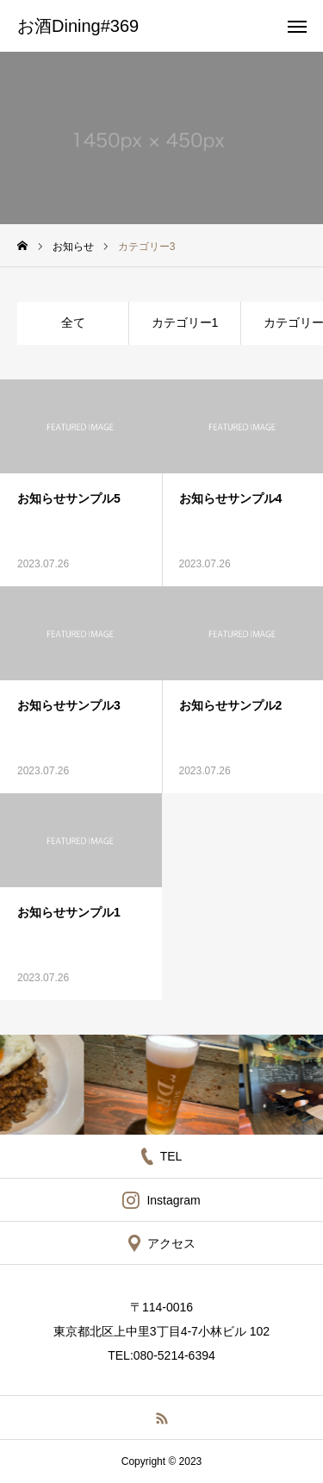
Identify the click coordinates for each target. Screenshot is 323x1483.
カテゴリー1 (185, 322)
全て (73, 322)
